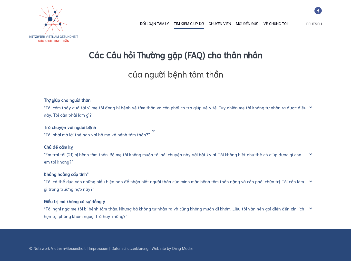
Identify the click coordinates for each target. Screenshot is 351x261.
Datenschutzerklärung (129, 255)
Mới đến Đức (247, 24)
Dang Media (182, 255)
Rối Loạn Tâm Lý (154, 24)
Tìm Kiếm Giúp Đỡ (189, 24)
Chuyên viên (220, 24)
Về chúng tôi (275, 24)
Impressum (98, 255)
